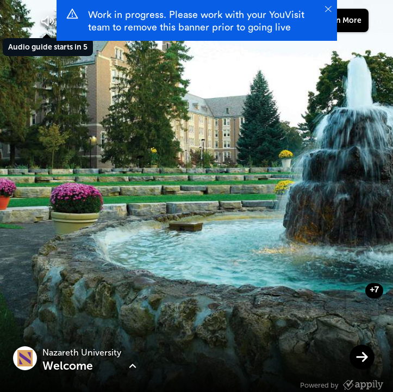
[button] (48, 21)
